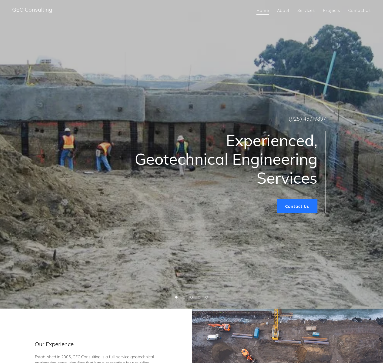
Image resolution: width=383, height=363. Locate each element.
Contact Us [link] (359, 10)
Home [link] (262, 10)
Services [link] (306, 10)
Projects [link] (331, 10)
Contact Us (297, 206)
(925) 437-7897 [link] (307, 118)
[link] (32, 10)
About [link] (283, 10)
